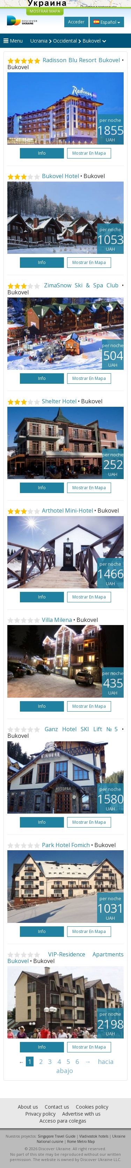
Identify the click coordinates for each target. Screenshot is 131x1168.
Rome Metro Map (81, 1141)
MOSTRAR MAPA (45, 11)
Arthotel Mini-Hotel (67, 510)
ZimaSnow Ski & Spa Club (81, 285)
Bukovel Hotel (60, 176)
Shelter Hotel (59, 401)
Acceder (76, 22)
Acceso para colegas (62, 1120)
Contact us (57, 1106)
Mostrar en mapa (89, 153)
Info (42, 153)
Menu (13, 40)
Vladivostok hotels (93, 1136)
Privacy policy (40, 1113)
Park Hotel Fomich (66, 845)
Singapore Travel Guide (56, 1136)
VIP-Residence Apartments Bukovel (65, 957)
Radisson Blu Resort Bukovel (81, 60)
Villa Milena (57, 620)
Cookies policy (92, 1106)
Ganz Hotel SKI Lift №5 (81, 729)
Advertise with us (81, 1113)
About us (28, 1106)
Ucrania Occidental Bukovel (68, 40)
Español (107, 22)
